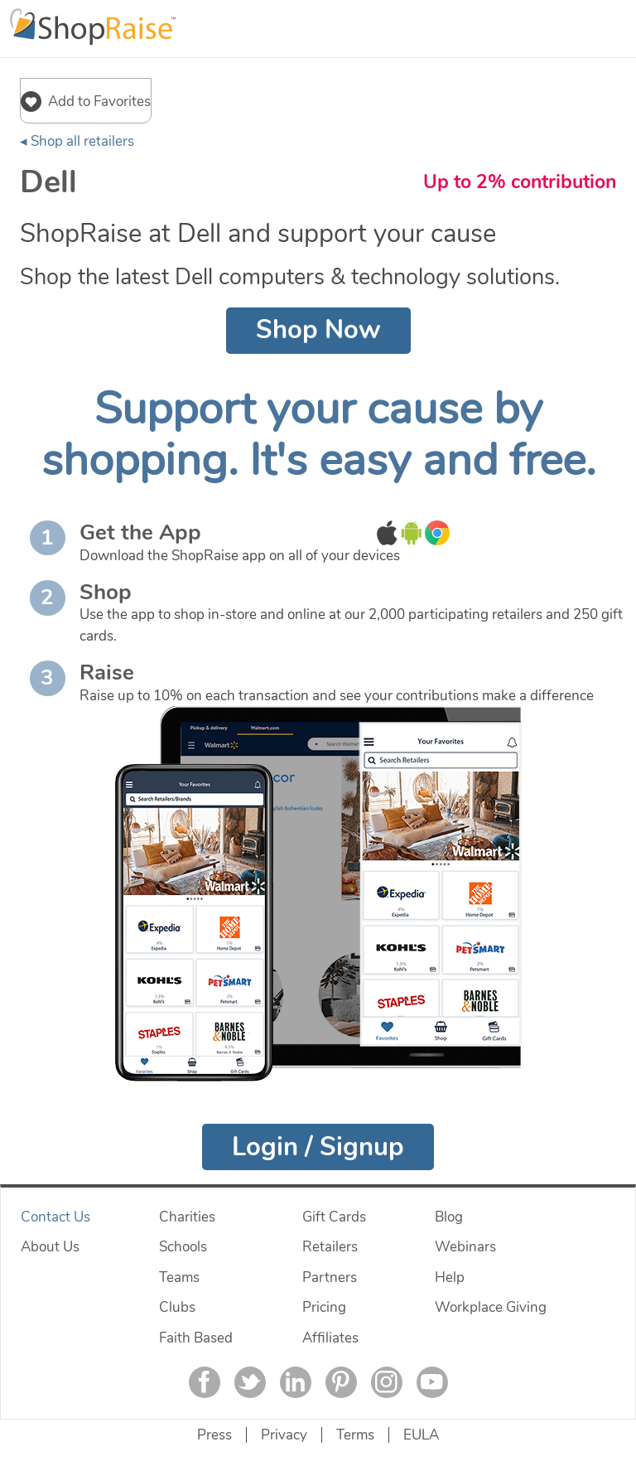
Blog (449, 1217)
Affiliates (330, 1338)
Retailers (330, 1246)
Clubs (177, 1307)
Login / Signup (318, 1147)
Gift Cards (334, 1217)
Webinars (465, 1246)
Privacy (284, 1434)
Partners (329, 1277)
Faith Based (196, 1338)
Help (450, 1277)
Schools (183, 1246)
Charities (187, 1217)
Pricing (324, 1307)
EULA (421, 1434)
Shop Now (318, 329)
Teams (179, 1277)
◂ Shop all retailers (77, 141)
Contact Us (55, 1217)
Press (214, 1434)
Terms (355, 1434)
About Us (50, 1246)
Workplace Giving (491, 1307)
